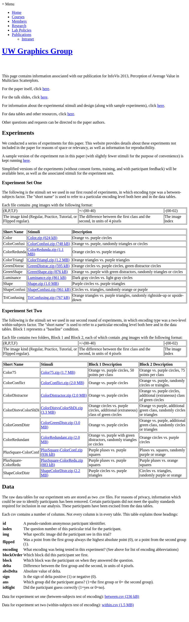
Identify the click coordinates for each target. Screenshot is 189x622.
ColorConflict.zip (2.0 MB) (62, 383)
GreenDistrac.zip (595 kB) (48, 266)
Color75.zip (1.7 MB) (58, 372)
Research (19, 26)
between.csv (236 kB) (122, 596)
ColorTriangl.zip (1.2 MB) (48, 260)
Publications (21, 35)
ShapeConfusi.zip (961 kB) (49, 289)
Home (16, 12)
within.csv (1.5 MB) (118, 605)
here (45, 89)
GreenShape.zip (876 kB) (48, 272)
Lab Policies (22, 30)
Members (19, 21)
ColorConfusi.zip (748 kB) (49, 244)
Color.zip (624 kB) (42, 238)
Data (8, 486)
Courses (18, 17)
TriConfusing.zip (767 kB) (49, 297)
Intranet (28, 39)
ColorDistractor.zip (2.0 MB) (64, 395)
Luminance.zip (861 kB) (47, 278)
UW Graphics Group (37, 51)
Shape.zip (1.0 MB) (43, 283)
